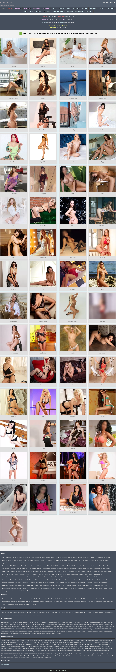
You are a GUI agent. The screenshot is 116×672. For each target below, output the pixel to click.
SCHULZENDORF (30, 632)
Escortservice (98, 601)
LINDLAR (22, 646)
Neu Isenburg (14, 579)
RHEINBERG (5, 650)
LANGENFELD (105, 644)
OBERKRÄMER (99, 628)
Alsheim (92, 557)
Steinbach (32, 582)
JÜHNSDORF (73, 626)
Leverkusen (86, 557)
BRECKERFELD (51, 640)
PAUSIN (7, 630)
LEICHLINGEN (15, 646)
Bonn (43, 557)
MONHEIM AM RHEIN (75, 646)
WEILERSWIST (95, 652)
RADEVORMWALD (107, 648)
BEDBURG (37, 640)
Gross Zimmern (35, 588)
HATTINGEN (80, 642)
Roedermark (89, 585)
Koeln (20, 591)
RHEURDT (12, 650)
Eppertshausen (6, 563)
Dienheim (77, 560)
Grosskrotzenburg (46, 588)
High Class (90, 601)
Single (66, 601)
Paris (13, 225)
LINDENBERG (20, 628)
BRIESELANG (100, 622)
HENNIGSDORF (47, 626)
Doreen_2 (102, 225)
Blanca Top (102, 98)
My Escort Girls (7, 2)
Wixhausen (89, 582)
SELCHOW (60, 632)
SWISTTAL (11, 652)
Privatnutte (14, 601)
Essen (20, 557)
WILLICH (20, 654)
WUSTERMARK (35, 633)
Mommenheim (77, 566)
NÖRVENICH (65, 648)
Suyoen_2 (102, 353)
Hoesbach (46, 585)
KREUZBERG (100, 626)
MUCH (84, 646)
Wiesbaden (29, 571)
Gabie (102, 193)
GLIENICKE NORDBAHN (107, 624)
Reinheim (53, 568)
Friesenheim (36, 563)
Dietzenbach (84, 560)
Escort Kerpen (84, 656)
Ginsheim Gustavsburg (62, 563)
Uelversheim (5, 571)
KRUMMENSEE (109, 626)
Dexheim (70, 560)
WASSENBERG (80, 652)
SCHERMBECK (59, 650)
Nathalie (72, 416)
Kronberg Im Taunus (70, 577)
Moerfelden (81, 585)
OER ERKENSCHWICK (82, 648)
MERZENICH (57, 646)
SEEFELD (54, 632)
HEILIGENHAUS (88, 642)
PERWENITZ (14, 630)
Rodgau (108, 579)
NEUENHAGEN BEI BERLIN (81, 628)
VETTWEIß (48, 652)
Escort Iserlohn (75, 656)
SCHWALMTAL (68, 650)
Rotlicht (28, 601)
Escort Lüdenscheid (94, 656)
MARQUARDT (44, 628)
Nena (102, 289)
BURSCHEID (70, 640)
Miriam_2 (102, 448)
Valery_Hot (43, 257)
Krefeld (79, 557)
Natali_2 (102, 257)
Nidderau (21, 579)
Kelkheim (39, 577)
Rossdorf (71, 588)
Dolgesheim (92, 560)
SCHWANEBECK (40, 632)
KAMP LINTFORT (55, 644)
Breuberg (44, 560)
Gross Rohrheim (16, 588)
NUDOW (92, 628)
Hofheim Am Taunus (20, 577)
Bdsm (7, 612)
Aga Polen (43, 162)
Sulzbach (51, 582)
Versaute (83, 601)
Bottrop (110, 588)
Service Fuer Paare (12, 604)
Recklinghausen (6, 591)
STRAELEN (4, 652)
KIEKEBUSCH (82, 626)
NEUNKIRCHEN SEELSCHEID (23, 648)
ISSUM (32, 644)
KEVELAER (68, 644)
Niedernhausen (39, 579)
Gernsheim (44, 563)
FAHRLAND (69, 624)
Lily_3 (14, 544)
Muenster (95, 582)
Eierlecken (35, 612)
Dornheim (10, 574)
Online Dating (98, 599)
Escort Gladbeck (38, 656)
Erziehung (42, 612)
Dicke (52, 599)
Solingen (95, 588)
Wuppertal (38, 557)
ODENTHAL (72, 648)
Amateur (110, 599)
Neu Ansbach (5, 579)
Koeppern (74, 585)
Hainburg (87, 563)
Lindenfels (43, 566)
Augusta (72, 225)
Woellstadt (104, 585)
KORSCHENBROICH (83, 644)
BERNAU (51, 622)
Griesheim (73, 563)
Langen (78, 577)
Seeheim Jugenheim (83, 568)
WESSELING (5, 654)
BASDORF (23, 622)
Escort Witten (47, 657)
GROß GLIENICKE (10, 626)
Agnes (43, 480)
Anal (3, 612)
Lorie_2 (13, 416)
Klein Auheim (54, 577)
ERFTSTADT (102, 640)
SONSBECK (96, 650)
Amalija (13, 512)
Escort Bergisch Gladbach (68, 654)
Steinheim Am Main (42, 582)
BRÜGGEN (59, 640)
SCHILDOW (63, 630)
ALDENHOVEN (5, 640)
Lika (73, 385)
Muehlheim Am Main (8, 585)
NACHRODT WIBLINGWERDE (94, 646)
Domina (28, 612)
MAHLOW (37, 628)
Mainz (112, 577)
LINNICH (27, 646)
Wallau (62, 582)
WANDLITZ (108, 632)
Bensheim (107, 557)
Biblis (3, 560)
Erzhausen (14, 563)
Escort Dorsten (12, 656)
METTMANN (65, 646)
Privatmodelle (6, 601)
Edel (40, 599)
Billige (104, 601)
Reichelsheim (46, 568)
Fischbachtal (22, 563)
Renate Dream (73, 98)
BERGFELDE (29, 622)
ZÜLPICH (48, 654)
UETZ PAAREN (86, 632)
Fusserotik (54, 612)
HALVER (64, 642)
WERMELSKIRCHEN (106, 652)
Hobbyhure (62, 599)
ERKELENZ (109, 640)
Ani (43, 416)
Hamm (70, 557)
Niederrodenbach (50, 579)
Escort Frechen (28, 656)
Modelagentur (85, 599)
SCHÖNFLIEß (5, 632)
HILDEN (110, 642)
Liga (13, 480)
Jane (102, 512)
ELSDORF (77, 640)
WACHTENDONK (62, 652)
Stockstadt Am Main (99, 568)
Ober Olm (18, 568)
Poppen (105, 599)
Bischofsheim (108, 571)
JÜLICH (42, 644)
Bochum (31, 557)
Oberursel (77, 579)
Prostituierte (21, 601)
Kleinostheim (29, 566)
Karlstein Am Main (7, 566)
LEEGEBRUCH (5, 628)
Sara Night (73, 130)
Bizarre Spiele (13, 612)
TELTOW (79, 632)
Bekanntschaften (25, 599)
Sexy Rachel (13, 321)
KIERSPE (74, 644)
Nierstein (12, 568)
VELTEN (93, 632)
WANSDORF (4, 633)
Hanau (69, 574)
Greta (72, 193)
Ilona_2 (13, 289)
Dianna (73, 480)
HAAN (60, 642)
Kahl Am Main (102, 563)
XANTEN (42, 654)
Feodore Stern (13, 98)
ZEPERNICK (49, 633)
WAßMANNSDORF (14, 633)
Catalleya (102, 130)
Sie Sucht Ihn (46, 599)
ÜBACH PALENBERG (39, 652)
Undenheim (13, 571)
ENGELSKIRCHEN (86, 640)
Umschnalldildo (6, 615)
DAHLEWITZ (5, 624)
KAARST (47, 644)
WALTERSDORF (100, 632)
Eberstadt (22, 574)
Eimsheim (99, 560)
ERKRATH (4, 642)
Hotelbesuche (70, 599)
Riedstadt (60, 568)
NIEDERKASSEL (36, 648)
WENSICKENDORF (25, 633)
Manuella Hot (43, 130)
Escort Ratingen (13, 657)
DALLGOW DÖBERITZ (31, 624)
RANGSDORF (30, 630)
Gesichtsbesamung (63, 612)
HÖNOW (67, 626)
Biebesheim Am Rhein (20, 560)
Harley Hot (43, 193)
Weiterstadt (74, 582)
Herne (101, 588)
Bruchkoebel (26, 585)
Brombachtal (51, 560)
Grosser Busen (6, 599)
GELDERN (29, 642)
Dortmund (15, 557)
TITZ (15, 652)
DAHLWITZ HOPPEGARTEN (17, 624)
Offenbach (25, 568)
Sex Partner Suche (58, 601)
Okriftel (89, 579)
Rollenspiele (87, 612)
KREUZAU (92, 644)
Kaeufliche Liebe (31, 604)
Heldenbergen (89, 574)
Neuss (105, 588)
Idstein (29, 577)
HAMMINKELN (71, 642)
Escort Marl (111, 656)
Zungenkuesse (37, 615)
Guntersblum (80, 563)
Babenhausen (99, 557)
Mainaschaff (50, 566)
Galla (72, 66)
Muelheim (90, 588)
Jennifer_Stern (72, 321)
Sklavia (101, 612)
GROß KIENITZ (20, 626)
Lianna (14, 66)
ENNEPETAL (95, 640)
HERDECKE (104, 642)
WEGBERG (88, 652)
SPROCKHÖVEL (104, 650)
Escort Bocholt (80, 654)
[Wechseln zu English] (112, 2)
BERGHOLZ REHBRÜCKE (41, 622)
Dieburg (4, 574)
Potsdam (8, 557)
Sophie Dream (73, 162)
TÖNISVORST (21, 652)
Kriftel (61, 577)
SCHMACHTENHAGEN (73, 630)
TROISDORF (29, 652)
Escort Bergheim (56, 654)
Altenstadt (59, 571)
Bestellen (77, 599)
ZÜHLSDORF (57, 633)
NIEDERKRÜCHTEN (47, 648)
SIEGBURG (90, 650)
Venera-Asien (14, 353)
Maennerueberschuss (18, 615)
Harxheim (94, 563)
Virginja (102, 321)
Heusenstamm (98, 574)
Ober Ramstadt (60, 579)
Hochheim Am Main (7, 577)
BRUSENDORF (108, 622)
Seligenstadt (25, 582)
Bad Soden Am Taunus (84, 571)
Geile (56, 599)
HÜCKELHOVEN (6, 644)
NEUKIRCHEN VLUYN (7, 648)
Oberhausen (63, 557)
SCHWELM (76, 650)
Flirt (32, 599)
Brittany (43, 98)
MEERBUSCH (49, 646)
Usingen (57, 582)
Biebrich (100, 571)
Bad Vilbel (94, 571)
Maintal (107, 577)
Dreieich (16, 574)
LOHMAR (33, 646)
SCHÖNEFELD (84, 630)
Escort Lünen (103, 656)
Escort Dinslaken (102, 654)
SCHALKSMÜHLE (50, 650)
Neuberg (99, 566)
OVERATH (92, 648)
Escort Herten (59, 656)
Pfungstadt (95, 579)
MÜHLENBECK (58, 628)
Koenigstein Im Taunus (64, 585)
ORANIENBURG (6, 622)
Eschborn (47, 574)
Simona (102, 416)
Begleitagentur (15, 599)
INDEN (28, 644)
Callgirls (4, 604)
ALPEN (17, 640)
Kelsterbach (46, 577)
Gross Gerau (55, 588)
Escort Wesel (39, 657)
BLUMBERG (78, 622)
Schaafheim (73, 568)
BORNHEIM (43, 640)
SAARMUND (48, 630)
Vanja (72, 353)
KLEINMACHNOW (91, 626)
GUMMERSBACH (53, 642)
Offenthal (83, 579)
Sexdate (42, 601)
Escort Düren (20, 656)
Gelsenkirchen (50, 557)
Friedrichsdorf (62, 574)
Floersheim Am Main (37, 585)
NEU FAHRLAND (68, 628)
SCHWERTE (82, 650)
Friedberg (54, 574)
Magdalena (73, 257)
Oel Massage (28, 615)
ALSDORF (22, 640)
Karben (33, 577)
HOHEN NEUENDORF (58, 626)
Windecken (81, 582)
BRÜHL (65, 640)
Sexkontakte (48, 601)
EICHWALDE (49, 624)
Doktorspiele (22, 612)
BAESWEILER (30, 640)
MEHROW (51, 628)
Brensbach (37, 560)
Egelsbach (29, 574)
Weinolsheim (21, 571)
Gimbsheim (51, 563)
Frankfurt (29, 563)
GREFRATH (44, 642)
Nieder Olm (106, 566)
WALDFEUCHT (71, 652)
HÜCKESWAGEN (16, 644)
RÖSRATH (30, 650)
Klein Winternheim (18, 566)
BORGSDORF (85, 622)
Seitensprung (35, 601)
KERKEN (62, 644)
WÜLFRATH (36, 654)
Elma (43, 448)
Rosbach (4, 582)
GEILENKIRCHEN (21, 642)
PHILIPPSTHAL (22, 630)
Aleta (13, 257)
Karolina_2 (73, 512)
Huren (92, 599)
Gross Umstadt (26, 588)
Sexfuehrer (22, 604)
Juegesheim (53, 585)
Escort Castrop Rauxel (91, 654)
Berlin (3, 557)
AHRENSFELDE (15, 622)
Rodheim (66, 568)
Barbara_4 (43, 385)
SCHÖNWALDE (20, 632)
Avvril (43, 66)
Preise (3, 8)
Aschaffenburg (73, 571)
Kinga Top (14, 193)
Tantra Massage (108, 612)
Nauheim (93, 566)
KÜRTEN (98, 644)
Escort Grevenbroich (49, 656)
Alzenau (65, 571)
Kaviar (71, 612)
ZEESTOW (43, 633)
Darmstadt (65, 560)
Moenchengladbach (80, 588)
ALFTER (12, 640)
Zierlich (36, 599)
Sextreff (70, 601)
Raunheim (102, 579)
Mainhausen (58, 566)
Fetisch (48, 612)
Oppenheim (32, 568)
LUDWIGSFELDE (29, 628)
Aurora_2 (13, 385)
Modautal (69, 566)
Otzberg (39, 568)
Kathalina (43, 353)
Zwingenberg (52, 571)
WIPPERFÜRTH (28, 654)
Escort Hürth (66, 656)
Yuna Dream (13, 162)
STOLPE (74, 632)
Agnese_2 (14, 448)
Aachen (57, 557)
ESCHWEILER (12, 642)
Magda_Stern (43, 321)
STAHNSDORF (67, 632)
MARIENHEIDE (40, 646)
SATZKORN (56, 630)
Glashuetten (18, 585)
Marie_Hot (43, 225)
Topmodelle (77, 601)
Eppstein (35, 574)
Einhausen (106, 560)
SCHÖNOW (12, 632)
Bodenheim (30, 560)
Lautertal (36, 566)
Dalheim (58, 560)
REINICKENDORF (40, 630)
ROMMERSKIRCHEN (21, 650)
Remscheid (15, 591)
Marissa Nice (13, 130)
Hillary (43, 289)
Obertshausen (69, 579)
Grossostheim (64, 588)
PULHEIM (98, 648)
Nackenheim (86, 566)
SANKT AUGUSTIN (39, 650)
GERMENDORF (95, 624)
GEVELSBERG (37, 642)
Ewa (102, 480)
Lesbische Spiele (78, 612)
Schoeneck (97, 585)
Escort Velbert (22, 657)
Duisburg (25, 557)
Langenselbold (86, 577)
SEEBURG (48, 632)
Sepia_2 (72, 289)
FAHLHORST (62, 624)
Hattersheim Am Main (77, 574)
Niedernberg (5, 568)
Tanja (102, 385)
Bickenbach (9, 560)
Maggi (102, 162)
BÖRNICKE (92, 622)
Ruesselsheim (103, 582)
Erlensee (41, 574)
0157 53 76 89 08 (61, 27)
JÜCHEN (36, 644)
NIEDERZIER (57, 648)
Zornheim (44, 571)
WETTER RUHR (13, 654)
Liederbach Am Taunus (97, 577)
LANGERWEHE (5, 646)
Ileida (43, 512)
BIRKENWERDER (59, 622)
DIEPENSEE (41, 624)
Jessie (73, 448)
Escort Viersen (31, 657)
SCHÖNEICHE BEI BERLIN (96, 630)
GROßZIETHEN (38, 626)
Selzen (91, 568)
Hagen (74, 557)
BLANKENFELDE (69, 622)
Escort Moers (5, 657)
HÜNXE (23, 644)
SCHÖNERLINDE (109, 630)
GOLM (3, 626)
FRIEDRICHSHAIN (85, 624)
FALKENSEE (76, 624)
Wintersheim (37, 571)
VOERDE (54, 652)
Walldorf (67, 582)
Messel (64, 566)
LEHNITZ (12, 628)
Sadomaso (95, 612)
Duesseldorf (26, 591)
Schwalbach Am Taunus (14, 582)
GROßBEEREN (29, 626)
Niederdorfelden (29, 579)
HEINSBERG (97, 642)
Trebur (108, 568)
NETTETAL (106, 646)
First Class (110, 601)
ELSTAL (55, 624)
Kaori (102, 66)
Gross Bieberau (6, 588)
